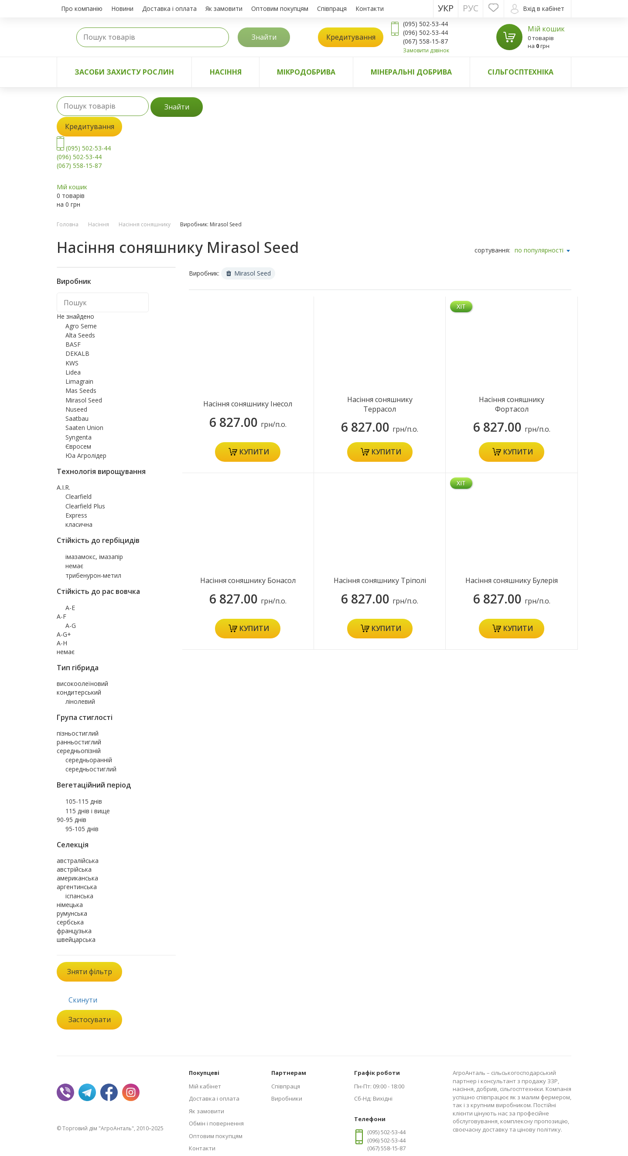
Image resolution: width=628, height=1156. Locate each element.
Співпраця (332, 8)
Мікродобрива (306, 72)
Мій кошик (546, 29)
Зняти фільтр (89, 971)
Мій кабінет (205, 1086)
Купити (254, 452)
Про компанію (81, 8)
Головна (67, 224)
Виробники (286, 1098)
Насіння (226, 72)
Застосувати (89, 1019)
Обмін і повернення (216, 1123)
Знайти (264, 37)
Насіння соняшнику (145, 224)
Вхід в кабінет (537, 9)
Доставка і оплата (169, 8)
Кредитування (350, 37)
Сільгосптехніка (520, 72)
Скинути (82, 1000)
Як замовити (223, 8)
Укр (446, 8)
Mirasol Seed (248, 273)
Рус (470, 8)
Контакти (369, 8)
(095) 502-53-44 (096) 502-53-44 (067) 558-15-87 (84, 157)
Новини (122, 8)
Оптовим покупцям (279, 8)
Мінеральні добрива (411, 72)
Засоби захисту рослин (124, 72)
